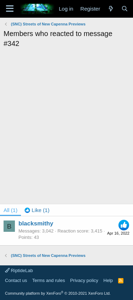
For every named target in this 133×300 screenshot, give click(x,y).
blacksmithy (35, 223)
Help (108, 280)
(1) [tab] (10, 210)
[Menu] (9, 9)
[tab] (37, 210)
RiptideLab (19, 270)
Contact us (16, 280)
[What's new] (110, 8)
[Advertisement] (66, 118)
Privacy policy (84, 280)
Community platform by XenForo (58, 293)
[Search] (125, 8)
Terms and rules (48, 280)
